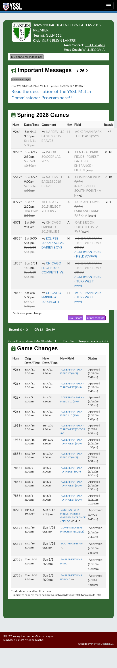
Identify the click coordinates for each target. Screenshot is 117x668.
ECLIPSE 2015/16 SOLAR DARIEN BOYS (53, 242)
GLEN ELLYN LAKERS (59, 40)
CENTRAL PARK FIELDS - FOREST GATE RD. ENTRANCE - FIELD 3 (86, 161)
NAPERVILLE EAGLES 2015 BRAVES (53, 136)
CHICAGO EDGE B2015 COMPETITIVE (53, 267)
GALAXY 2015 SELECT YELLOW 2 (51, 206)
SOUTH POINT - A (87, 190)
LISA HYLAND (95, 45)
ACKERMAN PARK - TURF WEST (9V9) (87, 281)
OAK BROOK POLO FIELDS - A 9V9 (86, 226)
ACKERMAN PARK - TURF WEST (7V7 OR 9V (72, 429)
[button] (75, 317)
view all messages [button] (21, 79)
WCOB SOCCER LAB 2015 (51, 156)
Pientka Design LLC (102, 643)
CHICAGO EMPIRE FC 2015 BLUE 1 (51, 226)
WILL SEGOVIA (93, 49)
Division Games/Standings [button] (26, 56)
